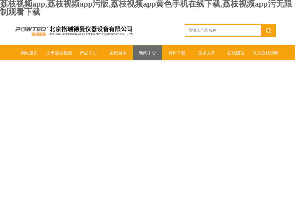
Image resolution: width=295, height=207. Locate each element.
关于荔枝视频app (59, 55)
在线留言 (236, 53)
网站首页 (29, 53)
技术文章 (206, 53)
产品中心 (88, 53)
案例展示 (118, 53)
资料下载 (177, 53)
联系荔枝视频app (266, 55)
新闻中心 (147, 53)
